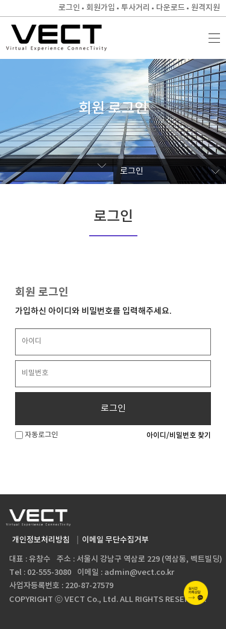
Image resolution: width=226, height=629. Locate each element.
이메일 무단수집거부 (115, 540)
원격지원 (205, 8)
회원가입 (100, 8)
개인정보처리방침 (41, 540)
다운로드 (170, 8)
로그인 (69, 8)
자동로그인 (36, 435)
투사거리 (135, 8)
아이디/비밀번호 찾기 (178, 435)
